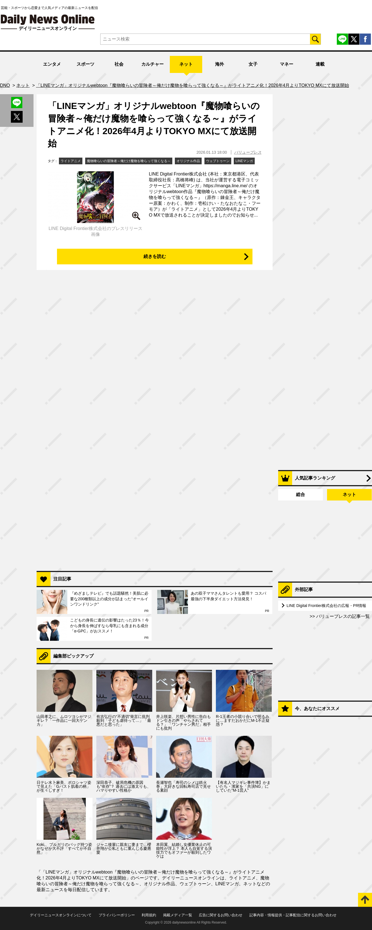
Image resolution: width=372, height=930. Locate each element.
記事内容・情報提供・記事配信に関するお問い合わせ (293, 915)
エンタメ (52, 64)
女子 (253, 64)
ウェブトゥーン (218, 161)
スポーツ (85, 64)
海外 (219, 64)
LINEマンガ (244, 161)
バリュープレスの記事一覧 (342, 616)
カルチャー (152, 64)
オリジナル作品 (188, 161)
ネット (186, 64)
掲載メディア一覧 (177, 915)
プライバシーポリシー (117, 915)
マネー (286, 64)
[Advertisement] (155, 494)
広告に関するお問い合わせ (220, 915)
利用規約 (149, 915)
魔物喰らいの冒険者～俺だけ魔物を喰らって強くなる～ (129, 161)
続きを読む (155, 256)
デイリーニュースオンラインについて (61, 915)
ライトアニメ (71, 161)
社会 (119, 64)
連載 (320, 64)
